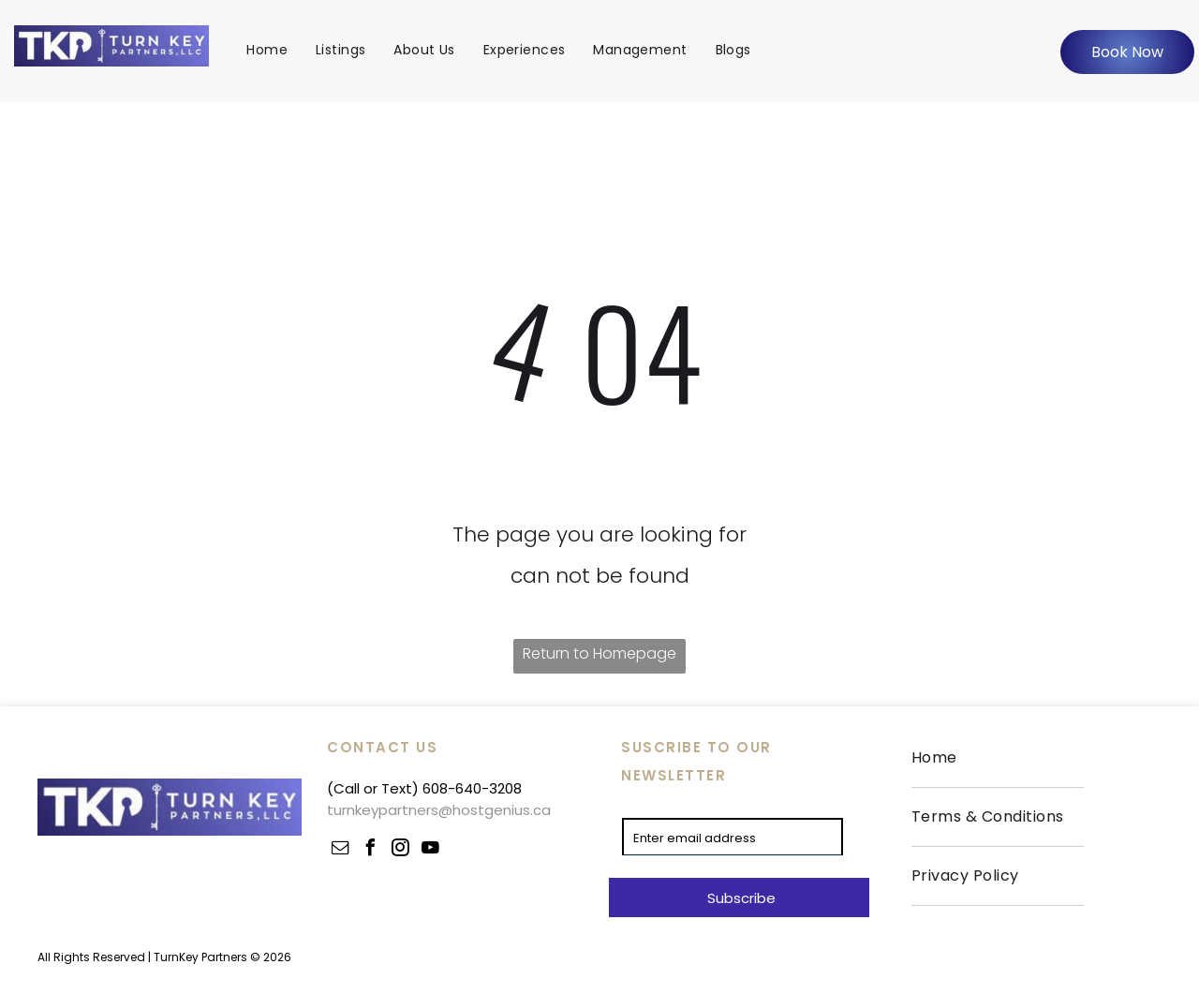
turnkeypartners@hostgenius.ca (439, 810)
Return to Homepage (599, 653)
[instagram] (400, 850)
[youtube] (430, 850)
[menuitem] (267, 49)
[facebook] (370, 850)
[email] (340, 850)
